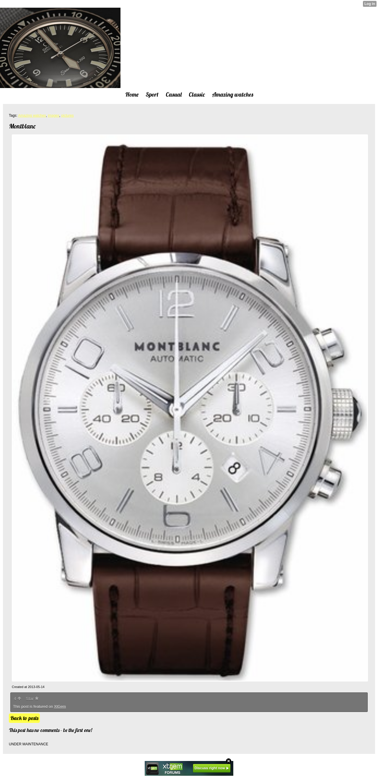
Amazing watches (32, 115)
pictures (67, 115)
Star (32, 698)
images (53, 115)
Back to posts (24, 718)
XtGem (60, 706)
